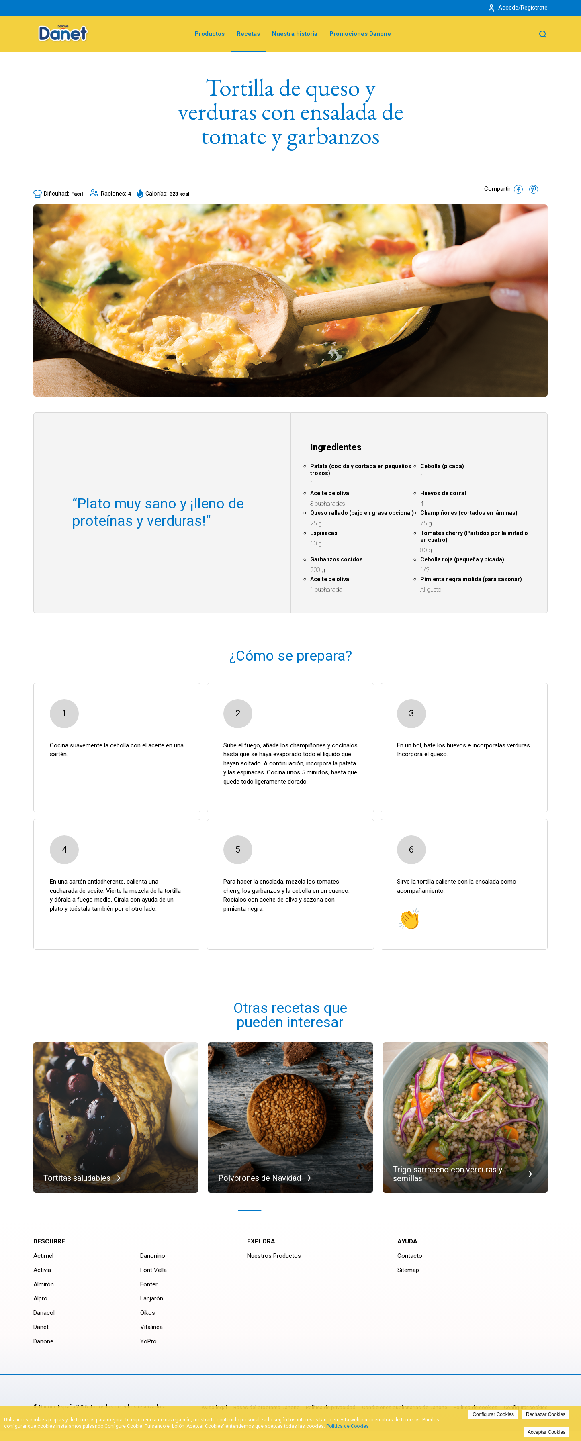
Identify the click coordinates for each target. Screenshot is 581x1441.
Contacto (409, 1255)
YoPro (148, 1341)
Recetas (248, 33)
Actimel (43, 1255)
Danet (41, 1327)
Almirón (43, 1284)
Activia (42, 1270)
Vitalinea (151, 1327)
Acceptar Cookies (546, 1432)
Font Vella (153, 1270)
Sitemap (408, 1270)
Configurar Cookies (493, 1414)
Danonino (152, 1255)
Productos (210, 33)
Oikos (147, 1312)
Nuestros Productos (274, 1255)
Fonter (149, 1284)
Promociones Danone (360, 33)
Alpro (40, 1298)
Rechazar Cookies (545, 1414)
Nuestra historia (294, 33)
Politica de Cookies (347, 1426)
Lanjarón (151, 1298)
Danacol (44, 1312)
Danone (43, 1341)
